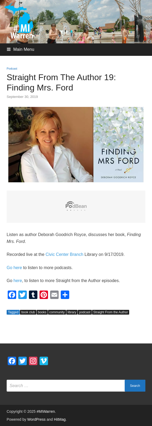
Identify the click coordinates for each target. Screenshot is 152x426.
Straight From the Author (110, 312)
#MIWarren (46, 411)
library (72, 312)
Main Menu (23, 49)
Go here (14, 267)
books (42, 312)
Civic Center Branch (64, 254)
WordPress (36, 419)
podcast (84, 312)
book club (28, 312)
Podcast (12, 68)
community (57, 312)
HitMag (60, 419)
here (18, 280)
